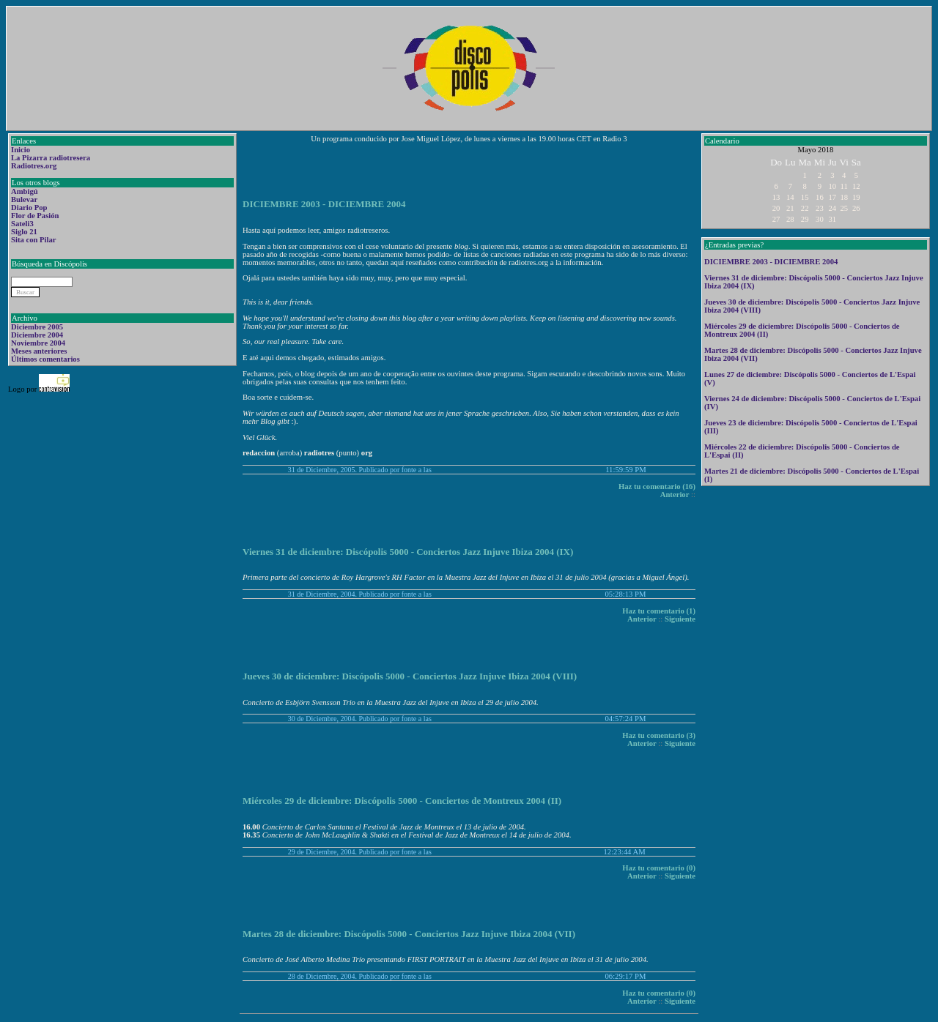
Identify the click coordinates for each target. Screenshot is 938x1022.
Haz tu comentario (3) (658, 735)
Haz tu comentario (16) (656, 486)
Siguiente (680, 619)
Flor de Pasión (35, 216)
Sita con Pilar (33, 240)
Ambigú (24, 191)
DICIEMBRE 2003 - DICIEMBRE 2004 (771, 262)
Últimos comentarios (45, 359)
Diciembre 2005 (37, 327)
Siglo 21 (24, 232)
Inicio (20, 150)
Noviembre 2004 (38, 343)
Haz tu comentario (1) (658, 611)
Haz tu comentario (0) (658, 868)
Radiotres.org (33, 166)
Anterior (675, 495)
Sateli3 (22, 224)
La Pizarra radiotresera (50, 158)
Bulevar (24, 199)
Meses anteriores (39, 351)
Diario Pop (29, 208)
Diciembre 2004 (37, 335)
